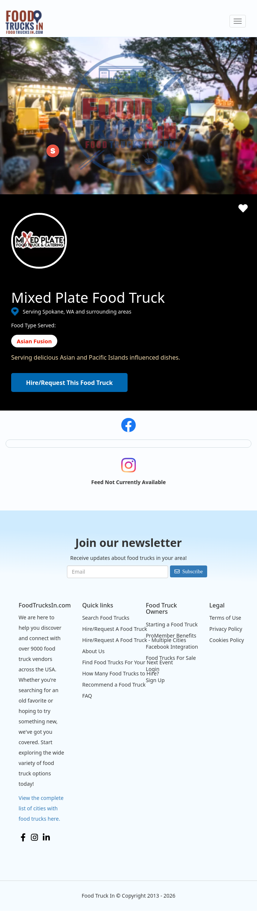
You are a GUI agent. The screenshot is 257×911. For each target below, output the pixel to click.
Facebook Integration (172, 646)
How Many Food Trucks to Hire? (120, 673)
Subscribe (192, 571)
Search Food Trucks (105, 617)
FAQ (87, 695)
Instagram (34, 837)
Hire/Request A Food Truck (114, 628)
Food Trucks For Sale (171, 657)
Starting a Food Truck (172, 624)
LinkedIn (46, 837)
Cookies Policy (226, 639)
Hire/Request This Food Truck (69, 383)
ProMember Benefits (171, 635)
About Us (93, 651)
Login (153, 668)
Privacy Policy (225, 628)
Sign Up (155, 680)
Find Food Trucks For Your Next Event (127, 662)
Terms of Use (225, 617)
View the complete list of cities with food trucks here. (41, 808)
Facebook (23, 837)
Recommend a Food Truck (113, 684)
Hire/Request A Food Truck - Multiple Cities (134, 639)
